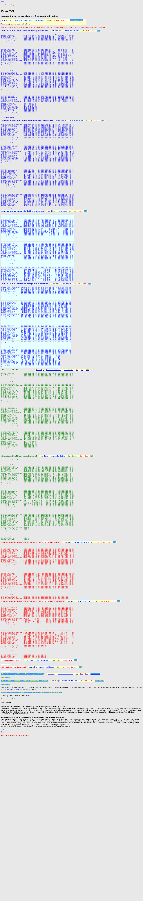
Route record (5, 24)
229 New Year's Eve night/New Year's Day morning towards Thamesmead (24, 843)
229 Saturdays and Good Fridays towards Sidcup (17, 457)
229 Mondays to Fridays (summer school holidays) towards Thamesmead (24, 348)
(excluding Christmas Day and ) (41, 673)
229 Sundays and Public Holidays (12, 673)
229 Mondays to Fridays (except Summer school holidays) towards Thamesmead (27, 143)
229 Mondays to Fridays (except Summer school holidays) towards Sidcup (24, 31)
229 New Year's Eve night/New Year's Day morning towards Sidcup (22, 836)
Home (2, 1)
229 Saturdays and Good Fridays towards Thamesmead (19, 565)
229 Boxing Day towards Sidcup (11, 821)
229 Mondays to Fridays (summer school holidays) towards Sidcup (22, 257)
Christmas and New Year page (16, 852)
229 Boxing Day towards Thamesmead (13, 829)
